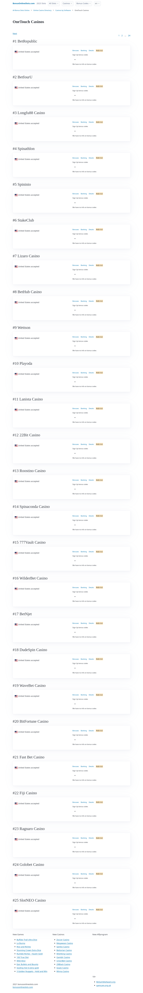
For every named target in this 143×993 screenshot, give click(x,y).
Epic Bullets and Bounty (27, 964)
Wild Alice (21, 960)
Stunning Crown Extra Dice (29, 950)
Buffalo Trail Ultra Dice (27, 939)
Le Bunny (21, 943)
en (96, 3)
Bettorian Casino (64, 950)
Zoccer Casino (62, 939)
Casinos (66, 3)
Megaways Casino (64, 943)
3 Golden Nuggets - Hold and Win (32, 971)
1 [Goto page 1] (118, 35)
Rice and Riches (24, 946)
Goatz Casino (62, 968)
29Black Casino (63, 964)
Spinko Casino (62, 946)
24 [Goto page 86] (129, 35)
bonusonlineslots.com (23, 987)
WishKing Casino (64, 953)
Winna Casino (62, 971)
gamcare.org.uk (103, 985)
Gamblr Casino (63, 957)
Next (15, 33)
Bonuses (76, 50)
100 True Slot (23, 957)
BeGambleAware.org (105, 982)
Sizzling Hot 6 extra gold (28, 968)
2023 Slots (41, 3)
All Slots (52, 3)
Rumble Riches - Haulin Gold (30, 953)
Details (91, 50)
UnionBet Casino (64, 960)
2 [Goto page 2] (122, 35)
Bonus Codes (82, 3)
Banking (84, 50)
